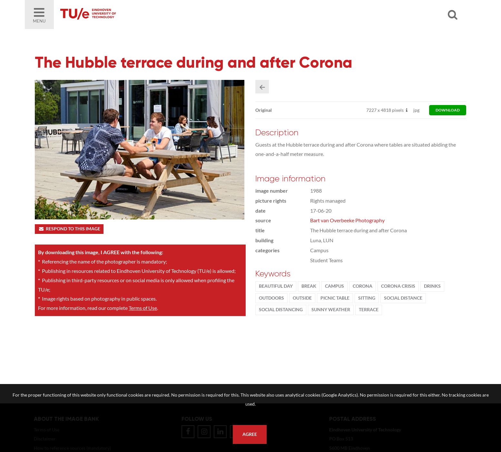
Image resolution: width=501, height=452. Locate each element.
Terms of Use (143, 308)
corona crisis (398, 286)
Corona (362, 286)
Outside (302, 298)
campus (334, 286)
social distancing (281, 309)
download (448, 110)
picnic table (334, 298)
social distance (403, 298)
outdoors (271, 298)
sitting (366, 298)
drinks (432, 286)
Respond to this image (69, 228)
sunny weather (330, 309)
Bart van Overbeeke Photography (347, 220)
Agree (249, 434)
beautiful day (276, 286)
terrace (368, 309)
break (308, 286)
